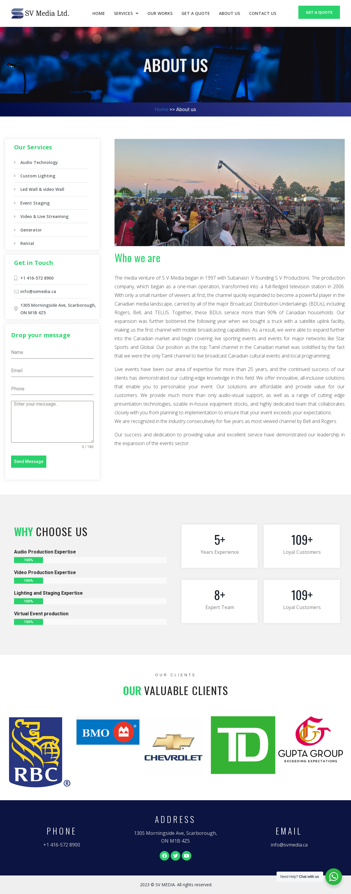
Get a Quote (195, 13)
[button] (62, 845)
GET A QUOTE (319, 12)
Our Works (160, 13)
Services (126, 13)
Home (98, 13)
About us (229, 13)
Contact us (262, 13)
